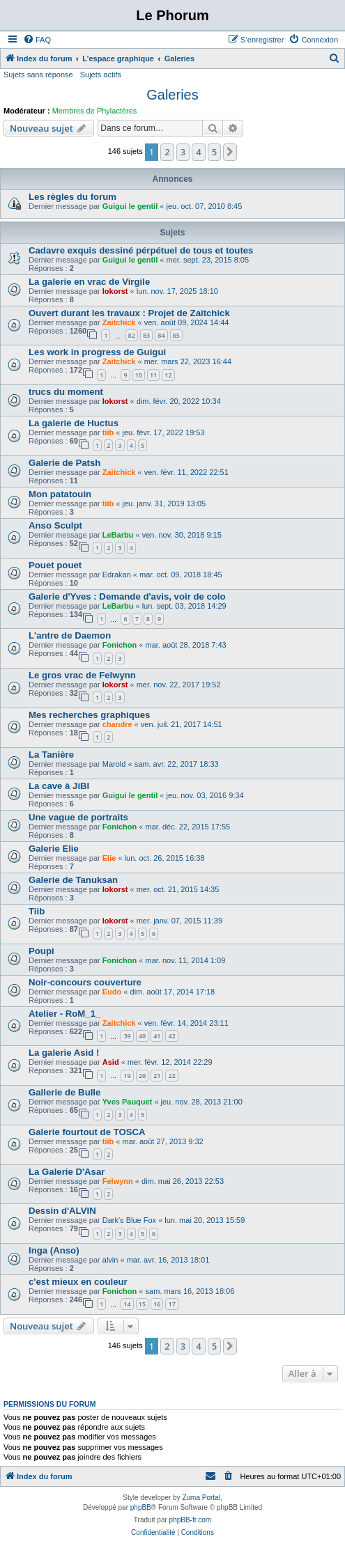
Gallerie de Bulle (64, 1092)
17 (171, 1304)
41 (156, 1035)
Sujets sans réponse (38, 74)
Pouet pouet (55, 565)
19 (126, 1075)
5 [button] (214, 152)
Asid (110, 1062)
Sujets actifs (100, 74)
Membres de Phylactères (94, 111)
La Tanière (51, 754)
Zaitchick (119, 322)
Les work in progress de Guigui (97, 352)
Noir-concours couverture (85, 982)
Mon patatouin (60, 494)
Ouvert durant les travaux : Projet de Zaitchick (129, 313)
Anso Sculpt (55, 525)
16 (156, 1304)
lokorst (115, 291)
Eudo (112, 991)
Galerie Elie (54, 848)
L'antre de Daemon (70, 635)
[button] (230, 151)
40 (142, 1035)
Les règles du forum (72, 197)
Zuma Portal (201, 1497)
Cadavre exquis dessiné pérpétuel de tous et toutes (141, 250)
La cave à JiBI (59, 786)
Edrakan (116, 574)
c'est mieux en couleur (78, 1281)
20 (142, 1075)
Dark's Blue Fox (129, 1220)
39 (126, 1035)
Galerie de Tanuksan (73, 880)
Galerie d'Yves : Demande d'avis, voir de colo (127, 596)
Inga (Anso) (54, 1250)
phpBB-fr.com (190, 1520)
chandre (117, 724)
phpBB (140, 1507)
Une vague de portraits (78, 817)
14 (126, 1304)
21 (156, 1075)
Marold (114, 764)
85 (176, 335)
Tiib (37, 911)
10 (138, 375)
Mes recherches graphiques (89, 715)
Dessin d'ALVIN (62, 1210)
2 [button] (166, 152)
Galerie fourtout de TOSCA (87, 1132)
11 (153, 375)
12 (167, 375)
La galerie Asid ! (64, 1052)
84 (161, 335)
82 (131, 335)
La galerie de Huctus (73, 423)
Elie (109, 858)
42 (171, 1035)
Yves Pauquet (127, 1102)
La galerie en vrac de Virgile (89, 281)
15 (142, 1304)
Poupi (41, 951)
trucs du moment (66, 391)
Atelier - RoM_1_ (64, 1013)
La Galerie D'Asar (67, 1171)
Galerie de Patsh (64, 463)
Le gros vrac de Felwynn (82, 675)
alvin (110, 1260)
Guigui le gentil (130, 206)
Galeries (172, 94)
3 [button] (183, 152)
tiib (108, 432)
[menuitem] (37, 39)
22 (171, 1075)
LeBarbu (118, 535)
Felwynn (117, 1181)
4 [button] (198, 152)
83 (146, 335)
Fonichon (119, 645)
